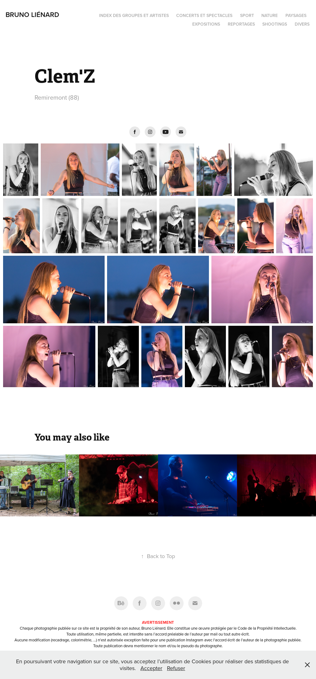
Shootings (274, 24)
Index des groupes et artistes (134, 15)
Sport (247, 15)
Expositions (206, 24)
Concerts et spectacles (204, 15)
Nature (269, 15)
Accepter (151, 668)
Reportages (241, 24)
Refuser (176, 668)
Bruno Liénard (32, 14)
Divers (302, 24)
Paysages (295, 15)
